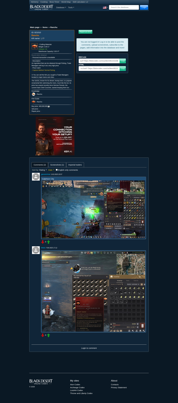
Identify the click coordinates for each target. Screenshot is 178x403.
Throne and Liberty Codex (81, 393)
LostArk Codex (76, 390)
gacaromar (45, 174)
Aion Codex (75, 384)
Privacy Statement (119, 387)
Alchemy (34, 2)
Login (144, 7)
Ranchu (39, 94)
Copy (123, 61)
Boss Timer (54, 2)
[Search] (124, 7)
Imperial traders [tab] (75, 165)
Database (61, 7)
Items (45, 27)
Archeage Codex (77, 387)
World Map (66, 2)
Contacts (115, 384)
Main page (34, 27)
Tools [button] (71, 7)
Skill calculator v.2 (80, 2)
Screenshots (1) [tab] (57, 165)
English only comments (68, 170)
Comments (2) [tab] (40, 165)
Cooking (44, 2)
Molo (43, 248)
